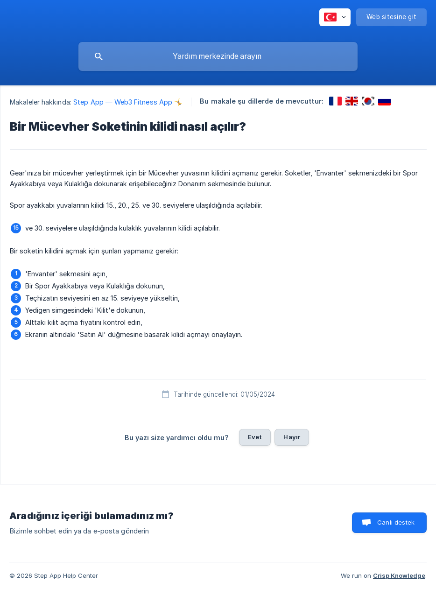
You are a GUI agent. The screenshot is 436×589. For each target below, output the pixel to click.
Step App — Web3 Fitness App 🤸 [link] (128, 102)
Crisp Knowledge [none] (399, 575)
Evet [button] (255, 437)
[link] (335, 101)
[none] (335, 17)
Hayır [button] (291, 437)
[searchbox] (218, 56)
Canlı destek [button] (396, 522)
